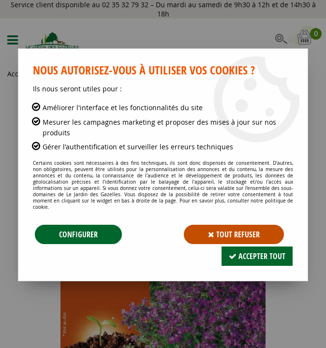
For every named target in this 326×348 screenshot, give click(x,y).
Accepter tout (257, 256)
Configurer (78, 234)
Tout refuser (234, 234)
